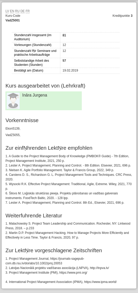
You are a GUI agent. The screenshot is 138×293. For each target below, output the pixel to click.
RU (17, 11)
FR (28, 11)
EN (12, 11)
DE (22, 11)
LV (7, 11)
